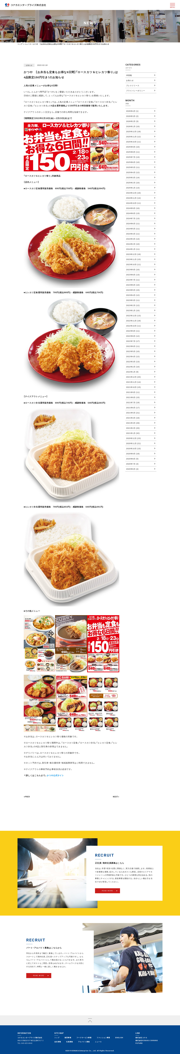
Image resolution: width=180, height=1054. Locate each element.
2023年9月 (133, 269)
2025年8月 (133, 152)
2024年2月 (133, 244)
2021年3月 (133, 423)
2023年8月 (133, 274)
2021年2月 (133, 428)
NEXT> (116, 797)
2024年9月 (133, 208)
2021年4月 (133, 418)
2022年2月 (133, 366)
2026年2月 (132, 121)
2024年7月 (133, 218)
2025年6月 (133, 162)
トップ (20, 44)
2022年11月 (133, 320)
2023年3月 (133, 300)
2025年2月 (133, 182)
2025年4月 (133, 172)
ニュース (98, 1042)
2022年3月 (133, 361)
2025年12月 (133, 131)
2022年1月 (132, 371)
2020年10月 (133, 448)
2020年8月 (132, 458)
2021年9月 (133, 392)
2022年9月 (133, 331)
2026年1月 (133, 126)
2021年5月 (133, 412)
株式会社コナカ (141, 1037)
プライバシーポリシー (135, 90)
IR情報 (129, 75)
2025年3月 (133, 177)
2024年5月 (133, 228)
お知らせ (130, 80)
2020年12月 (133, 438)
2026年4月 (132, 111)
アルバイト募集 (84, 1042)
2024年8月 (133, 213)
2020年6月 (132, 469)
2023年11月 (133, 259)
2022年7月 (133, 341)
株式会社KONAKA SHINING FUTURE (147, 1041)
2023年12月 (133, 254)
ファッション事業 (103, 1037)
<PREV (27, 797)
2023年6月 (133, 285)
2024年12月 (133, 193)
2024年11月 (133, 198)
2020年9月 (133, 453)
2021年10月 (133, 387)
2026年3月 (132, 116)
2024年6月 (133, 223)
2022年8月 (133, 336)
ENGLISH (119, 1037)
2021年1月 (133, 433)
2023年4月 (133, 295)
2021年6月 (133, 407)
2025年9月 (133, 147)
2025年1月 (133, 187)
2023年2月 (133, 305)
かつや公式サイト (55, 775)
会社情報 (57, 1042)
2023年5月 (133, 290)
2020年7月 (132, 464)
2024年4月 (133, 233)
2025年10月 (133, 141)
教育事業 (68, 1037)
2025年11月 (133, 136)
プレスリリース (132, 85)
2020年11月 (133, 443)
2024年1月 (133, 249)
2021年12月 (133, 377)
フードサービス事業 (84, 1037)
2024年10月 (133, 203)
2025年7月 (133, 157)
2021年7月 (133, 402)
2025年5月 (133, 167)
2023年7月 (133, 279)
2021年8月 (133, 397)
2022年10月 (133, 325)
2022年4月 (133, 356)
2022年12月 (133, 315)
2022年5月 (133, 351)
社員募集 (69, 1042)
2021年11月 (133, 382)
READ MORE (107, 894)
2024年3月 (133, 239)
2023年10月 (133, 264)
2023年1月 (133, 310)
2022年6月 (133, 346)
